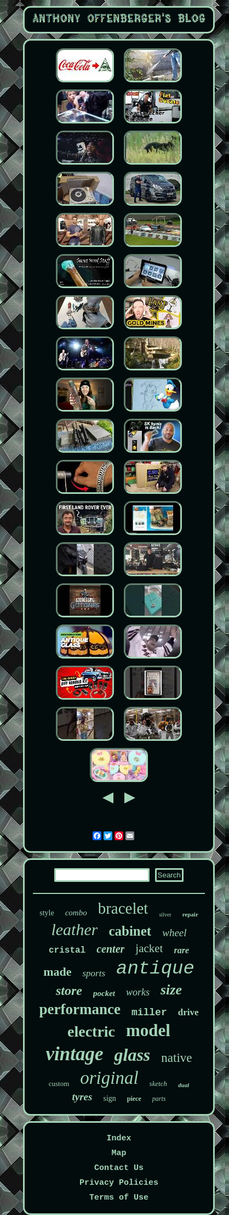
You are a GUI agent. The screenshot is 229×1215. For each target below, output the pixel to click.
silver (165, 915)
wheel (174, 932)
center (110, 949)
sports (93, 973)
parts (159, 1098)
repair (190, 914)
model (148, 1030)
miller (149, 1012)
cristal (67, 950)
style (46, 913)
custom (59, 1083)
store (69, 990)
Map (118, 1153)
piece (134, 1098)
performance (79, 1009)
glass (132, 1055)
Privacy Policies (118, 1183)
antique (155, 968)
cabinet (129, 931)
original (109, 1078)
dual (183, 1085)
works (138, 992)
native (176, 1058)
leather (74, 929)
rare (181, 950)
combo (76, 912)
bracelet (123, 908)
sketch (158, 1083)
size (171, 990)
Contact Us (119, 1168)
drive (188, 1012)
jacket (149, 948)
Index (118, 1138)
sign (109, 1098)
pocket (104, 993)
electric (91, 1031)
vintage (75, 1054)
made (57, 971)
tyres (82, 1096)
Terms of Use (118, 1197)
